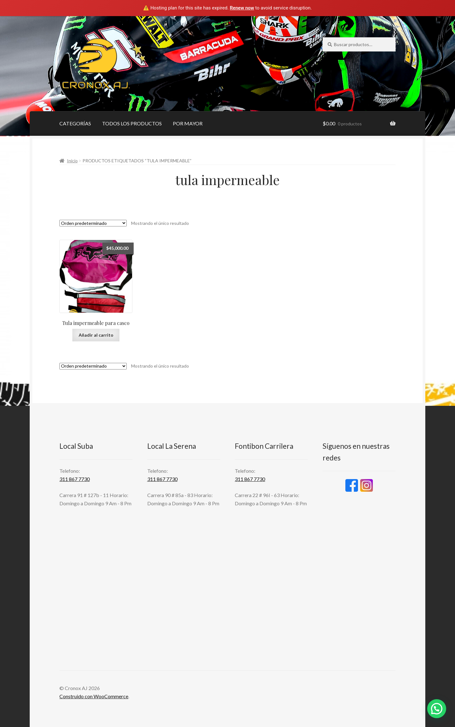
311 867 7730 (74, 479)
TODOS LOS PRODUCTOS (132, 123)
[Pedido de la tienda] (93, 223)
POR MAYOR (188, 123)
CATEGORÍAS (75, 123)
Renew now (242, 8)
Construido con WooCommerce (93, 696)
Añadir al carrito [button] (96, 335)
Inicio (72, 160)
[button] (436, 708)
